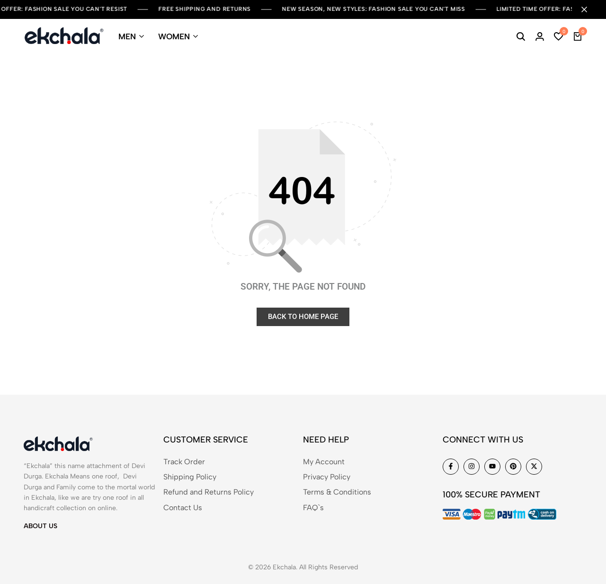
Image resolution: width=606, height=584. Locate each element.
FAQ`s (313, 507)
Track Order (184, 461)
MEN (127, 36)
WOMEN (174, 36)
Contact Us (182, 507)
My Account (324, 461)
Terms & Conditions (337, 492)
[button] (558, 36)
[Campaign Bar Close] (589, 9)
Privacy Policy (326, 476)
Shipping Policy (189, 476)
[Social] (451, 467)
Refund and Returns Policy (208, 492)
